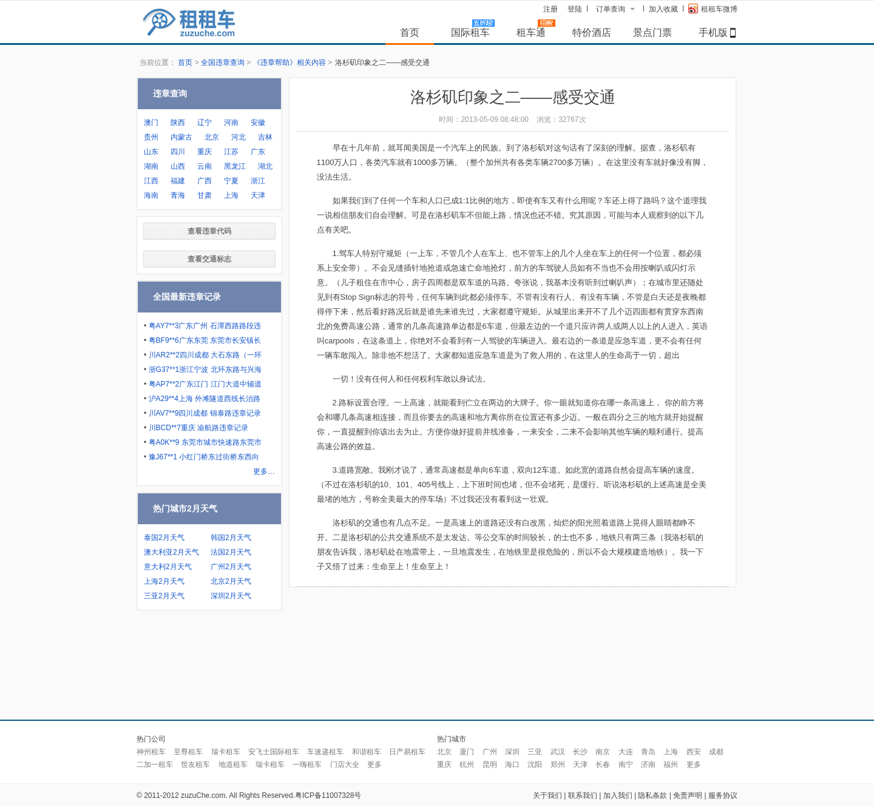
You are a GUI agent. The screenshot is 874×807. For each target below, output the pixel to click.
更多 (374, 764)
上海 (231, 195)
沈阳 (534, 764)
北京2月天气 (231, 581)
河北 (238, 137)
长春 (602, 764)
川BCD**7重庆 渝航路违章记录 (199, 428)
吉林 (265, 137)
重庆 (204, 151)
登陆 (574, 9)
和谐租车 (366, 752)
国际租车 (470, 32)
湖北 (265, 166)
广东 (258, 151)
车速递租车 (325, 752)
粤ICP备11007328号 (328, 795)
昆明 (490, 764)
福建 (178, 181)
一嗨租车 (307, 764)
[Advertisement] (437, 668)
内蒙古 (181, 137)
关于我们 (547, 795)
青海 (178, 195)
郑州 (557, 764)
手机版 (713, 32)
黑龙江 (235, 166)
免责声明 (687, 795)
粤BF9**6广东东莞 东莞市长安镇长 (205, 340)
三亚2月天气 (164, 596)
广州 (490, 752)
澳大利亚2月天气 (171, 552)
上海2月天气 (164, 581)
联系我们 (582, 795)
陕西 (178, 122)
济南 (648, 764)
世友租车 (195, 764)
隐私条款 (652, 795)
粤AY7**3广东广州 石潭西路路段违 (205, 326)
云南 (204, 166)
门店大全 (344, 764)
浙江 (258, 181)
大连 (625, 752)
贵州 (151, 137)
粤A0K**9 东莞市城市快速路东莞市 (205, 442)
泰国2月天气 (164, 537)
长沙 (580, 752)
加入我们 (617, 795)
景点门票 (652, 32)
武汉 (557, 752)
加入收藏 (663, 9)
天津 (258, 195)
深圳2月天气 (231, 596)
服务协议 (722, 795)
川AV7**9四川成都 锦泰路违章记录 (205, 413)
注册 (550, 9)
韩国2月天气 (231, 537)
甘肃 (204, 195)
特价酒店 (591, 32)
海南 (151, 195)
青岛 (648, 752)
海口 (512, 764)
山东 (151, 151)
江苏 (231, 151)
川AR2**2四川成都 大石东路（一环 (205, 355)
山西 (178, 166)
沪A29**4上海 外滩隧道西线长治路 (205, 398)
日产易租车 (407, 752)
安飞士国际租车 (273, 752)
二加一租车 (155, 764)
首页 (409, 32)
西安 (693, 752)
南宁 (625, 764)
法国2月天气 (231, 552)
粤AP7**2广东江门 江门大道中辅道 (205, 384)
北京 (212, 137)
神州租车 (151, 752)
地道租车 (233, 764)
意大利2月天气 (168, 566)
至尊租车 (188, 752)
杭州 (466, 764)
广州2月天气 (231, 566)
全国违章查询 (223, 62)
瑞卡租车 (225, 752)
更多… (264, 471)
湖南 (151, 166)
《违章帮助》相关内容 (289, 62)
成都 (716, 752)
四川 (178, 151)
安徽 (258, 122)
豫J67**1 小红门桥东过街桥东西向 (204, 457)
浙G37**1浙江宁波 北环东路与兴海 (205, 369)
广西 (204, 181)
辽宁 (204, 122)
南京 (602, 752)
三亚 (534, 752)
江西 (151, 181)
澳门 (151, 122)
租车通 (531, 32)
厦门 (466, 752)
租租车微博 (712, 8)
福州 (670, 764)
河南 (231, 122)
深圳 (512, 752)
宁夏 (231, 181)
